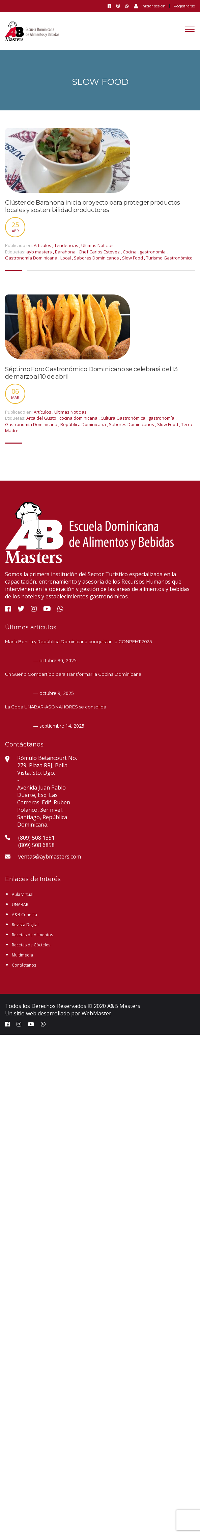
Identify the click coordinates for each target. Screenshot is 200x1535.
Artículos (42, 245)
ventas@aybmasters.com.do (53, 856)
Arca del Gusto (41, 418)
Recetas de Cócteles (31, 945)
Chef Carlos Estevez (100, 252)
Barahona (66, 252)
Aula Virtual (22, 894)
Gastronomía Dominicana (31, 258)
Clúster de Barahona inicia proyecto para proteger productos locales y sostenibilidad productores (92, 206)
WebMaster (96, 1013)
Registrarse (184, 6)
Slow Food (133, 258)
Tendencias (66, 245)
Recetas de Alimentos (32, 935)
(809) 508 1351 (36, 837)
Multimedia (22, 955)
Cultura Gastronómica (123, 418)
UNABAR (20, 904)
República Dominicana (83, 424)
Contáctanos (24, 965)
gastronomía (153, 252)
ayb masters (39, 252)
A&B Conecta (24, 914)
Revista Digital (25, 925)
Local (66, 258)
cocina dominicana (78, 418)
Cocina (130, 252)
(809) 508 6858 (36, 845)
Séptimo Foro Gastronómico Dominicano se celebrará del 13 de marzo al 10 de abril (91, 373)
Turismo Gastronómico (169, 258)
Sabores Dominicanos (97, 258)
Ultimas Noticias (97, 245)
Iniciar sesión (150, 5)
